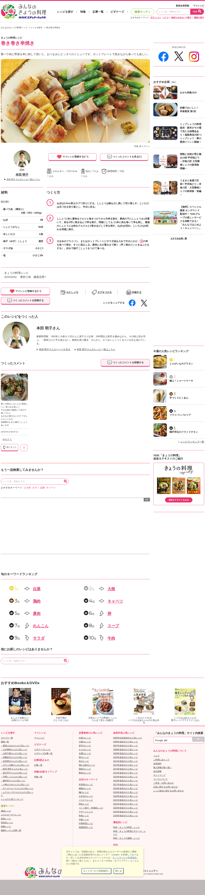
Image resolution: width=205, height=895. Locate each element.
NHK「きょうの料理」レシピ (126, 827)
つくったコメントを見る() (124, 157)
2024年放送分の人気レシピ (125, 812)
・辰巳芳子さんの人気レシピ (14, 773)
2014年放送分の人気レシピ (125, 773)
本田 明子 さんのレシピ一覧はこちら (23, 179)
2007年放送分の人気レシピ (125, 745)
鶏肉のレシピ (85, 769)
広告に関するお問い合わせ (165, 787)
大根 (111, 589)
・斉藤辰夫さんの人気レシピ (14, 757)
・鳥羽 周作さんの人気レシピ (14, 769)
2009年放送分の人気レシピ (125, 753)
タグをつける (104, 292)
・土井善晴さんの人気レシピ (14, 749)
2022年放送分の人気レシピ (125, 804)
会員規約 (157, 763)
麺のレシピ (84, 792)
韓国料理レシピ (86, 827)
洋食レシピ (84, 819)
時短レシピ (84, 804)
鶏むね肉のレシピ (87, 765)
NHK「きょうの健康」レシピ (126, 838)
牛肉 (111, 638)
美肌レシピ (6, 819)
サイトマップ (159, 775)
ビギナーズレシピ (42, 749)
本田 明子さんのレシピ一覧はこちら (96, 349)
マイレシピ (198, 5)
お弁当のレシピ (86, 796)
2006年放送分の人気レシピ (125, 742)
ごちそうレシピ (86, 800)
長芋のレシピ (85, 745)
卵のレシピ (84, 757)
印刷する (136, 292)
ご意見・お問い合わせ (163, 783)
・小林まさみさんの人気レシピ (15, 784)
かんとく (7, 439)
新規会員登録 (182, 5)
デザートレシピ (86, 812)
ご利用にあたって (161, 760)
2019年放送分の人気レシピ (125, 792)
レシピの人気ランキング (12, 799)
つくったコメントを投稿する (25, 300)
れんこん (41, 626)
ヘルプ (156, 756)
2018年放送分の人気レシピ (125, 788)
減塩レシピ (6, 811)
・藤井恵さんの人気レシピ (13, 780)
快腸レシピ (6, 826)
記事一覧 (98, 11)
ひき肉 (27, 487)
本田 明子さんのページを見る (54, 349)
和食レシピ (84, 815)
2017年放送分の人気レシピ (125, 784)
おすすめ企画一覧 (179, 238)
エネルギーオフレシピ (11, 815)
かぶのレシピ (85, 749)
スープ (113, 626)
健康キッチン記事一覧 (11, 830)
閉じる (118, 871)
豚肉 (36, 613)
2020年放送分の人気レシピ (125, 796)
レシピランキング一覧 (192, 442)
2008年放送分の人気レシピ (125, 749)
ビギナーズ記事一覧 (43, 753)
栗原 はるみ (155, 17)
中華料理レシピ (86, 823)
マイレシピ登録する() (72, 157)
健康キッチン (143, 11)
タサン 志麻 (38, 487)
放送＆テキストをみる (179, 500)
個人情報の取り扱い (162, 767)
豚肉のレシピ (85, 773)
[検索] (175, 740)
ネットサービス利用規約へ (96, 871)
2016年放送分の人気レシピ (125, 780)
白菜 (36, 589)
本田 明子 (22, 174)
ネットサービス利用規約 (124, 857)
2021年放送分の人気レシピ (125, 800)
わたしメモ (72, 292)
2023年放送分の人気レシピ (125, 808)
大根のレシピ (85, 742)
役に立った (10, 447)
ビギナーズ (117, 11)
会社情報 (157, 771)
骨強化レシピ (7, 822)
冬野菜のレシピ (86, 784)
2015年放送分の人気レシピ (125, 777)
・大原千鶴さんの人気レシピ (14, 753)
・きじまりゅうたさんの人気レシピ (17, 788)
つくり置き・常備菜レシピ (91, 808)
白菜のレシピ (85, 738)
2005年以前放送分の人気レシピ (127, 738)
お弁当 (165, 17)
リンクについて (160, 779)
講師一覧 (5, 742)
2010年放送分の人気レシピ (125, 757)
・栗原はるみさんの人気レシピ (15, 745)
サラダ (39, 638)
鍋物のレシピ (85, 788)
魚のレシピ (84, 761)
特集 (83, 11)
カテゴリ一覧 (7, 738)
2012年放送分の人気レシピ (125, 765)
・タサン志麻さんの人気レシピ (15, 765)
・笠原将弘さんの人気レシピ (14, 761)
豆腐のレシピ (85, 753)
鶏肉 (36, 601)
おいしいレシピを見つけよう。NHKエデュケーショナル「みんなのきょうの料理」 (24, 11)
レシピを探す (65, 11)
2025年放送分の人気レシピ (125, 815)
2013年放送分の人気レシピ (125, 769)
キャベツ (51, 487)
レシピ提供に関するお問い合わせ (168, 791)
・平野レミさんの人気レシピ (14, 777)
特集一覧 (38, 777)
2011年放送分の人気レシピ (125, 761)
